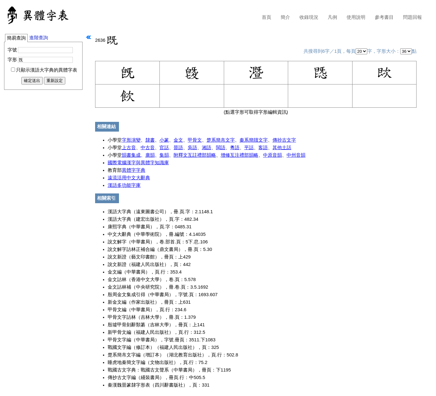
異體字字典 (133, 170)
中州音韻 (296, 155)
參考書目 (384, 17)
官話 (164, 147)
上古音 (129, 147)
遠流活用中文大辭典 (129, 177)
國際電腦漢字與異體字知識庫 (138, 162)
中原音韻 (272, 155)
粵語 (235, 147)
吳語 (192, 147)
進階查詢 (38, 37)
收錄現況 (308, 17)
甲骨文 (195, 140)
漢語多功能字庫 (124, 185)
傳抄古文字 (284, 140)
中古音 (148, 147)
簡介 (285, 17)
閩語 (220, 147)
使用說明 (356, 17)
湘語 (206, 147)
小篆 (164, 140)
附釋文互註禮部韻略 (195, 155)
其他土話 (281, 147)
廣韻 (150, 155)
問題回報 (412, 17)
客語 (263, 147)
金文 (178, 140)
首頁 (266, 17)
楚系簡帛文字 (221, 140)
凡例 (332, 17)
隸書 (150, 140)
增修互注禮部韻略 (239, 155)
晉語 (178, 147)
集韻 (164, 155)
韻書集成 (131, 155)
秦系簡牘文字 (254, 140)
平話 (249, 147)
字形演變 (131, 140)
